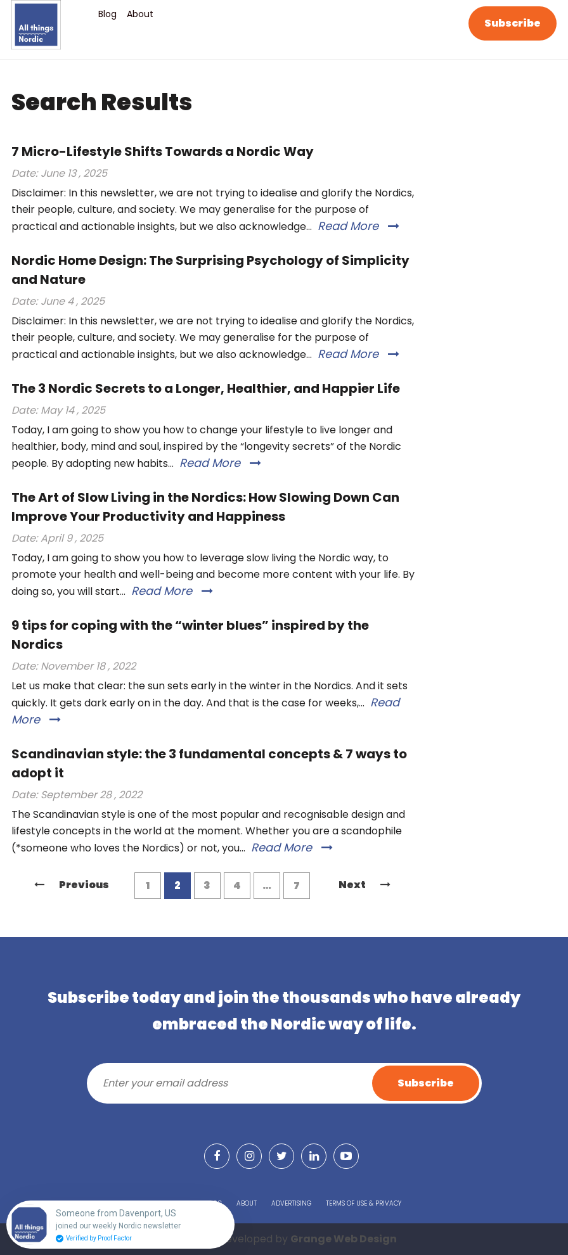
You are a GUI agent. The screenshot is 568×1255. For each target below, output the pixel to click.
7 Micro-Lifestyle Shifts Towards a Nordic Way (162, 151)
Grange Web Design (343, 1239)
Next (364, 884)
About (140, 14)
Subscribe (512, 23)
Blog (107, 14)
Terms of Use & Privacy (363, 1203)
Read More (358, 226)
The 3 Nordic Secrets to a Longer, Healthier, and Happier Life (205, 388)
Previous (71, 884)
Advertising (291, 1203)
